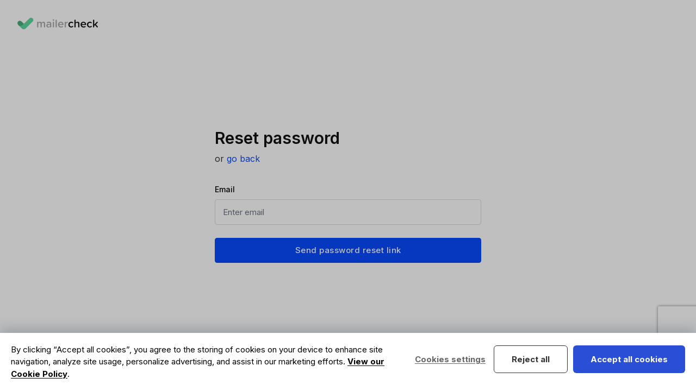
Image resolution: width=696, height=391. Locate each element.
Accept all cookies (629, 359)
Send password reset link (348, 250)
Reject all (531, 359)
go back (243, 158)
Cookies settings (450, 359)
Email (225, 189)
